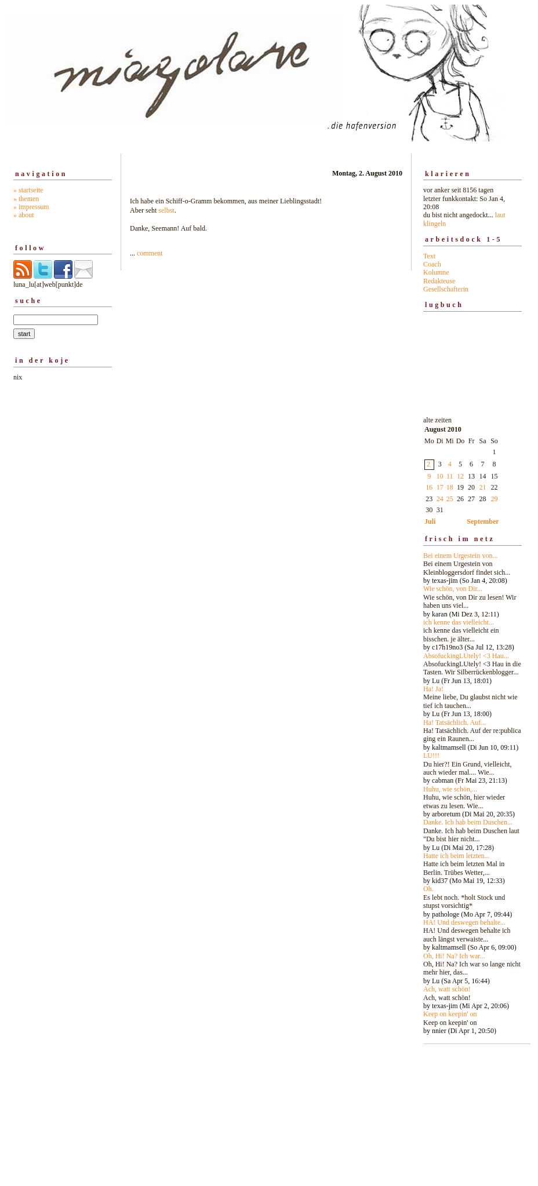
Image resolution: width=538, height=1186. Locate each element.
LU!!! (431, 755)
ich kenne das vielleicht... (458, 622)
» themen (26, 199)
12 (460, 476)
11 (449, 476)
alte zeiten (472, 722)
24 (440, 499)
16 (429, 487)
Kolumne (436, 272)
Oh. (428, 889)
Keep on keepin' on (450, 1014)
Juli (429, 521)
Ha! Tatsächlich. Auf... (454, 722)
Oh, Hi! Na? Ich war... (454, 956)
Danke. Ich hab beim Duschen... (467, 822)
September (483, 521)
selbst (166, 210)
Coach (432, 264)
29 (494, 499)
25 (449, 499)
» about (23, 215)
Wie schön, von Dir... (452, 589)
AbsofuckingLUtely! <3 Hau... (466, 656)
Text (429, 256)
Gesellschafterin (445, 289)
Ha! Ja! (433, 689)
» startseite (28, 190)
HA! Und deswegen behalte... (464, 922)
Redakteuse (439, 281)
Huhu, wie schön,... (450, 789)
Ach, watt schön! (447, 989)
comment (150, 253)
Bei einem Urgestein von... (460, 556)
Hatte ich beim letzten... (456, 856)
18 (449, 487)
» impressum (31, 207)
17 (440, 487)
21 (482, 487)
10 (440, 476)
